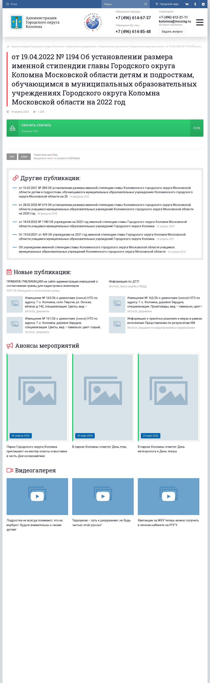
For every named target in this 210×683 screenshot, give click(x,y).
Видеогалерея (31, 470)
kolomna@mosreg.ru (175, 21)
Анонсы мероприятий (43, 345)
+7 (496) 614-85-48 (133, 31)
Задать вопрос (172, 31)
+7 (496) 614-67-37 (133, 17)
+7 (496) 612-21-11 (173, 17)
